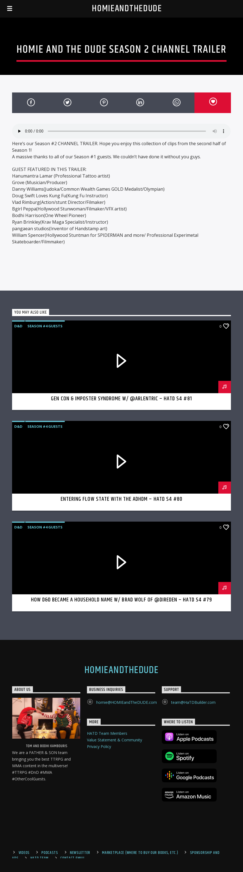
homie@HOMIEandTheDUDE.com (126, 702)
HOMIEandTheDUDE (127, 9)
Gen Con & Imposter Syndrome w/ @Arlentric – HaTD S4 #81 (121, 398)
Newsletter (80, 853)
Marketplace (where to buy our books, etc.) (140, 853)
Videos (24, 853)
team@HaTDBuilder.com (193, 702)
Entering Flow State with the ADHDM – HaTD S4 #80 (121, 499)
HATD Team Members (107, 733)
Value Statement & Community (114, 739)
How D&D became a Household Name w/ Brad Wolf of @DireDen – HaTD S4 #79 (121, 599)
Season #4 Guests (45, 326)
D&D (18, 326)
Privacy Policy (99, 746)
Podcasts (49, 853)
